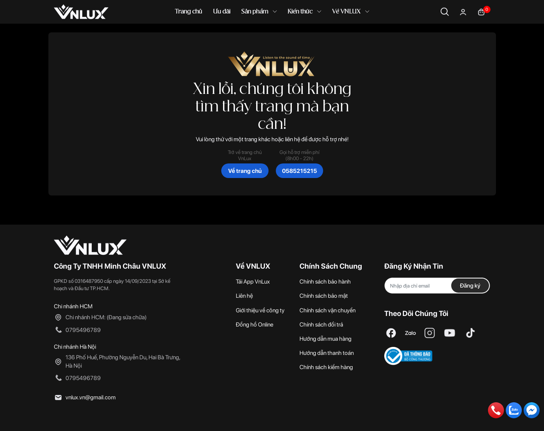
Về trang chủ (245, 170)
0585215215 (299, 170)
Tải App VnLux (253, 281)
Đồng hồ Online (254, 324)
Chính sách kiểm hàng (326, 367)
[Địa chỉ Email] (437, 285)
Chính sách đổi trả (321, 324)
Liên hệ (244, 295)
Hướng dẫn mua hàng (325, 338)
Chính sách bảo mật (323, 295)
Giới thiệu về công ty (260, 310)
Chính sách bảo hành (325, 281)
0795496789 (83, 330)
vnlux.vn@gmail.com (90, 397)
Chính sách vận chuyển (327, 310)
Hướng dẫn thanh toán (326, 352)
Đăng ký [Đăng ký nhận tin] (470, 285)
